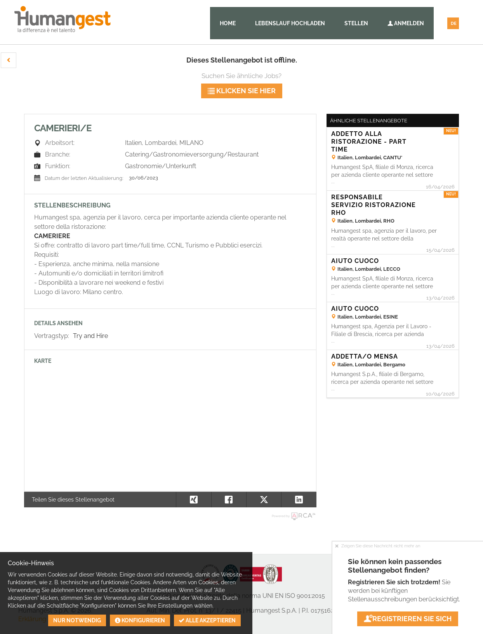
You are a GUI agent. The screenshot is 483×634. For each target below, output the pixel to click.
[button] (8, 60)
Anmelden (405, 23)
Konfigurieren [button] (140, 620)
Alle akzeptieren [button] (207, 620)
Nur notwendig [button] (77, 620)
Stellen (356, 23)
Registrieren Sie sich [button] (408, 619)
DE (454, 23)
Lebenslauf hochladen (290, 23)
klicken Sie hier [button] (242, 91)
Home (228, 23)
